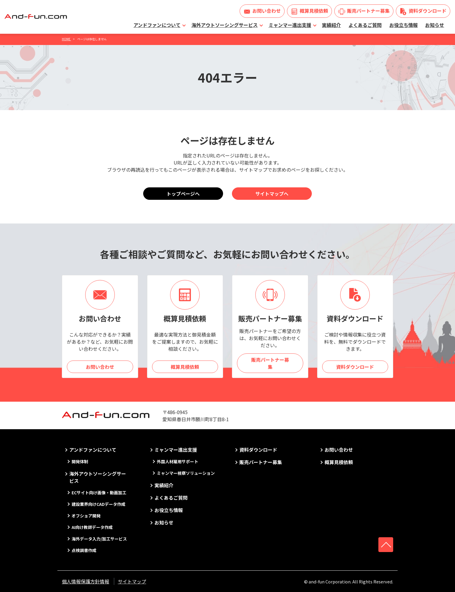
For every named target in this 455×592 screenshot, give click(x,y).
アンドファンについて (156, 24)
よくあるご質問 (365, 24)
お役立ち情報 (403, 24)
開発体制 (80, 461)
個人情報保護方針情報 (85, 581)
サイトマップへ (271, 193)
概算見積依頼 (314, 10)
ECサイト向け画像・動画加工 (99, 493)
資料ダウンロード (427, 10)
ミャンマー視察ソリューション (186, 473)
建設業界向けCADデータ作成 (98, 504)
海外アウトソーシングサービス (224, 24)
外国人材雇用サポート (177, 461)
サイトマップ (132, 581)
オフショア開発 (86, 516)
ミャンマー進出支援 (290, 24)
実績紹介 (331, 24)
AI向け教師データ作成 (92, 527)
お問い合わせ (266, 10)
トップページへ (183, 193)
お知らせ (434, 24)
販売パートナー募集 (368, 10)
